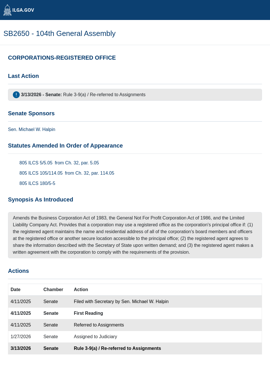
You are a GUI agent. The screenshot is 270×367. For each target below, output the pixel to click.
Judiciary (108, 336)
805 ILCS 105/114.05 (41, 173)
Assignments (132, 94)
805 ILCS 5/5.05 (36, 162)
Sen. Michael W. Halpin (145, 301)
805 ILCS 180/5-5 (37, 183)
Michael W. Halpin (37, 129)
